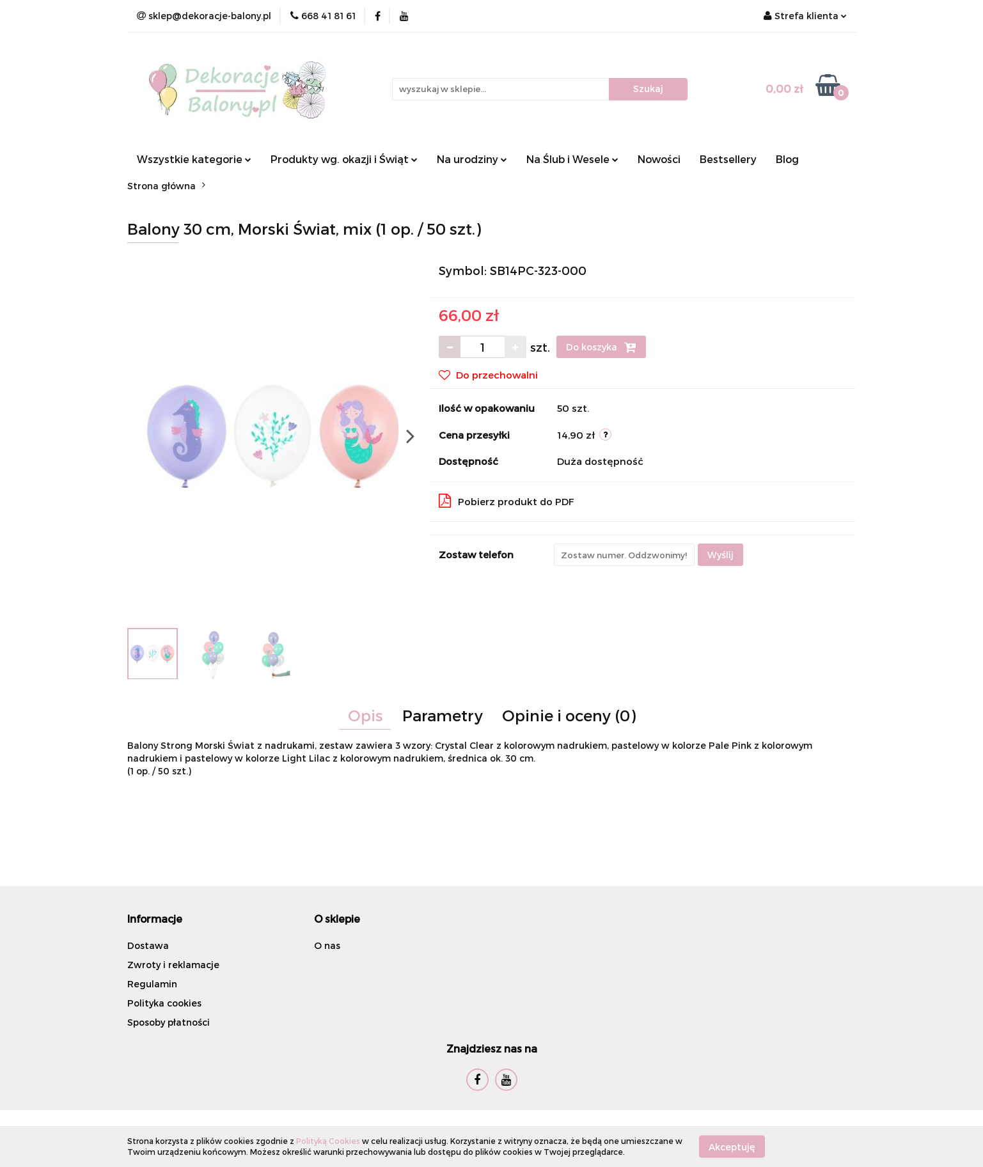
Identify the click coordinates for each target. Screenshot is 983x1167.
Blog (787, 159)
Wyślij (720, 554)
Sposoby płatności (168, 1022)
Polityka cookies (164, 1003)
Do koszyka (601, 347)
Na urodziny (472, 159)
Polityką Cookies (328, 1140)
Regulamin (152, 983)
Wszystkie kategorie (194, 159)
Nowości (659, 159)
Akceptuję (732, 1146)
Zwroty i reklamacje (173, 964)
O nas (327, 945)
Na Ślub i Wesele (572, 159)
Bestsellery (728, 159)
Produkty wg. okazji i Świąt (344, 159)
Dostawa (148, 945)
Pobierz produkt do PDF (506, 501)
